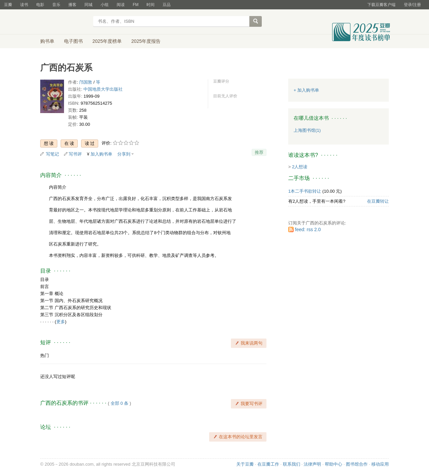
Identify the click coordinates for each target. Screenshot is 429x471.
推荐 (259, 152)
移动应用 (380, 464)
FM (135, 4)
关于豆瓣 (245, 464)
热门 (44, 355)
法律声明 (312, 464)
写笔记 (52, 154)
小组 (105, 4)
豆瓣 (8, 4)
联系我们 (291, 464)
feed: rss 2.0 (308, 229)
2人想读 (299, 166)
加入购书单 (101, 154)
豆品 (167, 4)
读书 (24, 4)
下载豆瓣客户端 (381, 4)
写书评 (75, 154)
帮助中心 (333, 464)
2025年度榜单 (107, 41)
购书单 (47, 41)
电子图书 (73, 41)
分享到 (123, 154)
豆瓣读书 (64, 22)
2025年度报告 (146, 41)
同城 (88, 4)
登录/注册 (412, 4)
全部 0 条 (119, 403)
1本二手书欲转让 (304, 191)
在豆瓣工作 (268, 464)
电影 (40, 4)
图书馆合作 (357, 464)
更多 (60, 321)
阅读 (121, 4)
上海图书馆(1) (307, 130)
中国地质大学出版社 (103, 89)
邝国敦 (85, 82)
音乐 (56, 4)
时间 (150, 4)
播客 (72, 4)
